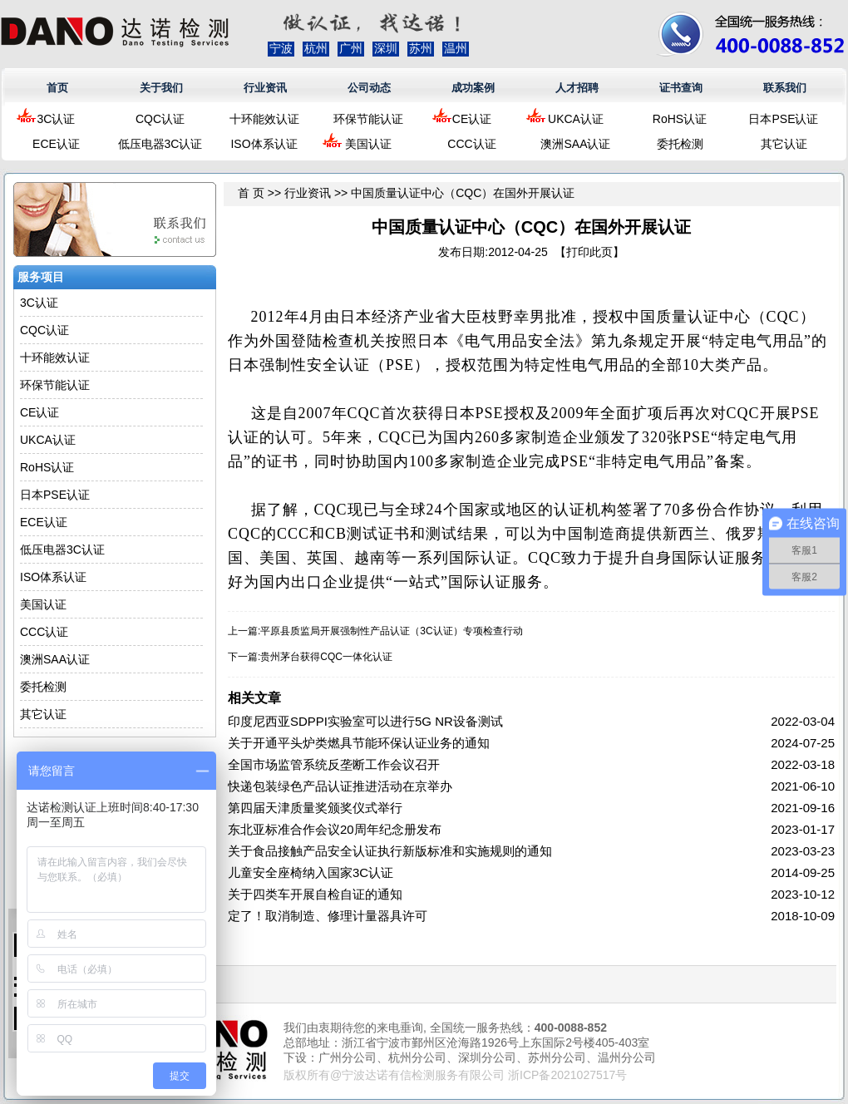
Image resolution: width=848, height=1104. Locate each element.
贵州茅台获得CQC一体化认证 (326, 657)
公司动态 (369, 87)
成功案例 (473, 87)
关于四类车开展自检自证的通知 (315, 894)
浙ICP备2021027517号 (567, 1075)
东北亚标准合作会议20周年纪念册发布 (334, 829)
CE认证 (471, 119)
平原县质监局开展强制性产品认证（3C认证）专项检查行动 (391, 631)
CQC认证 (160, 119)
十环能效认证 (264, 119)
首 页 (251, 193)
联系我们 (784, 87)
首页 (57, 87)
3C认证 (56, 119)
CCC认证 (471, 143)
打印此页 (589, 252)
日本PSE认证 (783, 119)
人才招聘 (577, 87)
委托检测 (680, 143)
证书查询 (681, 87)
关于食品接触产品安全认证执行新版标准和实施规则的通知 (390, 851)
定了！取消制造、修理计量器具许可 (327, 916)
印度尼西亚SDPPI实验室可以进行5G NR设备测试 (365, 721)
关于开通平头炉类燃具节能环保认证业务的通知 (359, 743)
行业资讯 (265, 87)
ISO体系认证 (263, 143)
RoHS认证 (680, 119)
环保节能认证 (368, 119)
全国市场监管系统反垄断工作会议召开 (334, 764)
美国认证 (368, 143)
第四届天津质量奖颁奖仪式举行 (315, 808)
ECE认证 (56, 143)
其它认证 (784, 143)
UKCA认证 (576, 119)
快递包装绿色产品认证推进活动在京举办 (340, 786)
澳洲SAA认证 (575, 143)
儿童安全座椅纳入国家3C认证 (310, 872)
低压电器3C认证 (160, 143)
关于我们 (161, 87)
